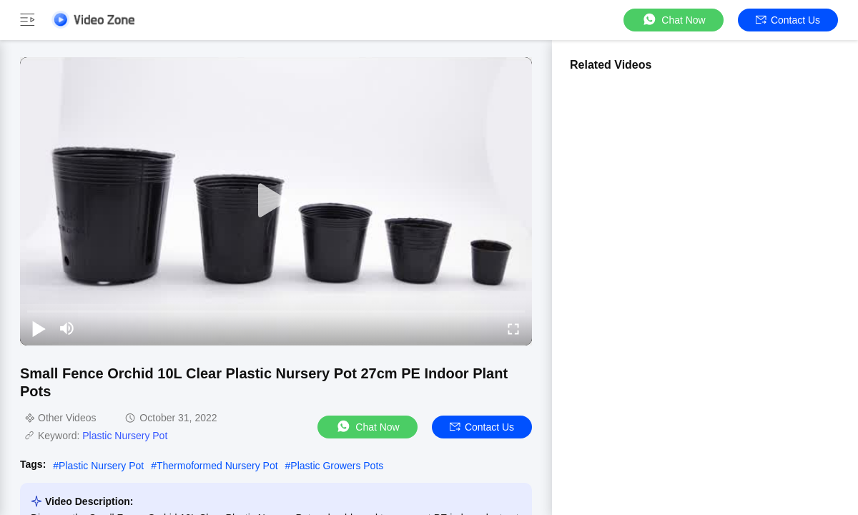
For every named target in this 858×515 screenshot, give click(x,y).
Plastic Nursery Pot (124, 435)
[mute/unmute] (67, 328)
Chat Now (673, 19)
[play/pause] (38, 328)
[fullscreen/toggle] (513, 328)
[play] (276, 201)
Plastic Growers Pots (336, 465)
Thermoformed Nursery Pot (217, 465)
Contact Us (788, 20)
